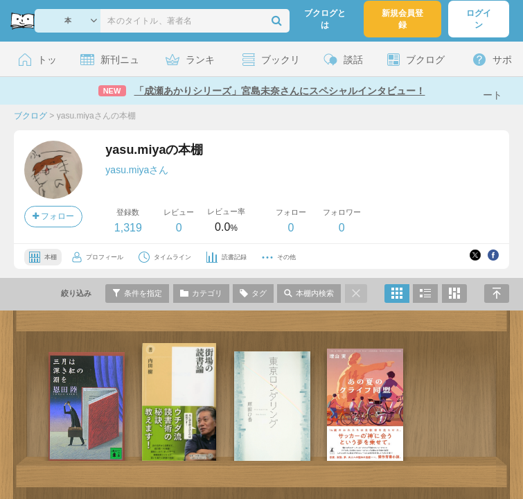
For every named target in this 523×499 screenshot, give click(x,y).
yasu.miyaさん (136, 169)
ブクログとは (325, 19)
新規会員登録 (402, 19)
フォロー (53, 216)
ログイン (478, 19)
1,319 (128, 228)
